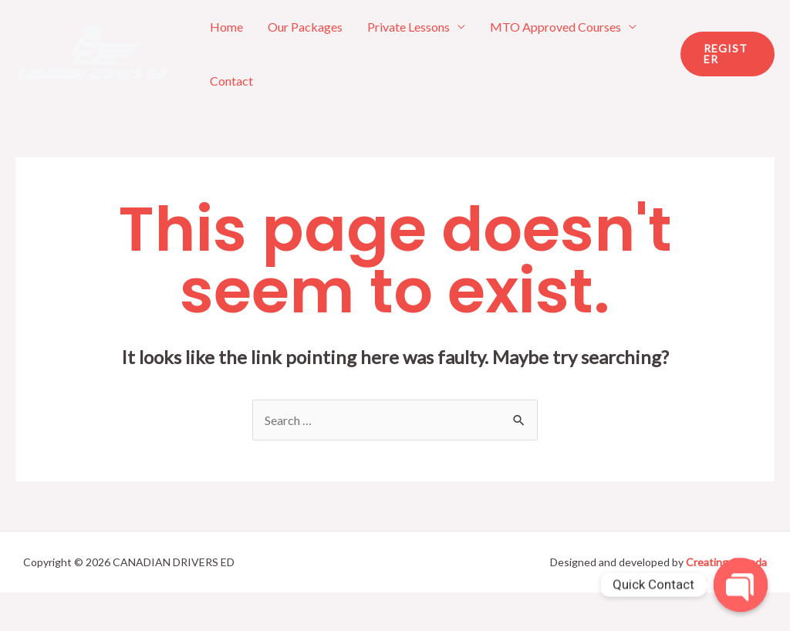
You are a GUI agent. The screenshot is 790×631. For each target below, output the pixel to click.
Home (226, 26)
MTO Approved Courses (555, 26)
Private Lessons (408, 26)
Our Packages (305, 26)
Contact (231, 80)
